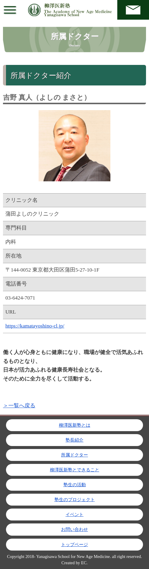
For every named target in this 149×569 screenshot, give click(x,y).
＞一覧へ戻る (19, 406)
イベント (74, 514)
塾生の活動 (74, 484)
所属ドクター (74, 455)
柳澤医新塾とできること (74, 469)
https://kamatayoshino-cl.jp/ (34, 326)
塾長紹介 (74, 440)
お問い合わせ (74, 529)
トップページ (74, 544)
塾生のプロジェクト (74, 499)
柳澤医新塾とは (74, 425)
